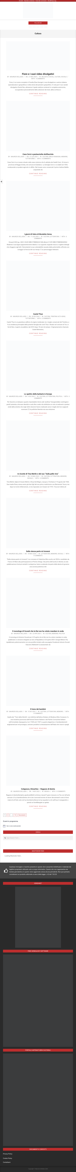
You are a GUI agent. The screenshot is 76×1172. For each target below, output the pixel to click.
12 (15, 815)
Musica (47, 791)
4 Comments (40, 78)
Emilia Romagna (55, 156)
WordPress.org (52, 0)
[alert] (38, 826)
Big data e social (48, 77)
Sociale (64, 77)
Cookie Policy (7, 1158)
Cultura (57, 77)
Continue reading (38, 93)
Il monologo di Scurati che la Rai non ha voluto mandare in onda (38, 631)
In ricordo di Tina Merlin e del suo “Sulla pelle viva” (38, 474)
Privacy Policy (7, 1154)
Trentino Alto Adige (58, 316)
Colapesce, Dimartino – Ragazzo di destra (38, 789)
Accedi (21, 0)
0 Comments (46, 158)
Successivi (22, 815)
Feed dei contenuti (29, 0)
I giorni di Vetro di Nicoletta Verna (38, 234)
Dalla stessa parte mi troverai (38, 551)
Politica (59, 396)
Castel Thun (38, 314)
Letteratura (54, 236)
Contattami (6, 1162)
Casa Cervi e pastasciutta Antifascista (38, 154)
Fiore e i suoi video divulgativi (38, 74)
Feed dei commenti (41, 0)
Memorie (64, 156)
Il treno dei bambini (38, 709)
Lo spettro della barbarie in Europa (38, 394)
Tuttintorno (30, 158)
